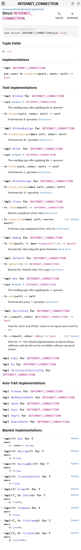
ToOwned (24, 508)
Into (26, 495)
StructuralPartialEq (27, 370)
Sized (29, 445)
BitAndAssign (23, 128)
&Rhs (38, 336)
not (11, 296)
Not (15, 278)
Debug (17, 237)
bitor (13, 166)
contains (30, 73)
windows (7, 9)
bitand (13, 113)
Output (16, 101)
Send (14, 403)
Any (20, 438)
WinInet (39, 9)
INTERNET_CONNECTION (38, 4)
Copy (14, 358)
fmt (11, 243)
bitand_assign (19, 134)
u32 (61, 32)
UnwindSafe (19, 422)
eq (10, 316)
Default (19, 258)
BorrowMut (25, 464)
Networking (27, 9)
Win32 (16, 9)
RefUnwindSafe (22, 397)
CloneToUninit (29, 476)
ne (10, 336)
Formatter (46, 243)
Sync (14, 409)
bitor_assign (18, 186)
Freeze (16, 391)
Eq (12, 364)
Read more (45, 119)
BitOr (17, 149)
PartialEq (20, 311)
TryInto (29, 533)
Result (71, 243)
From (21, 489)
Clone (17, 201)
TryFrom (29, 520)
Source (75, 219)
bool (7, 77)
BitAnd (18, 96)
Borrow (23, 451)
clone (13, 207)
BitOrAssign (22, 181)
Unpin (15, 415)
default (14, 263)
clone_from (16, 219)
